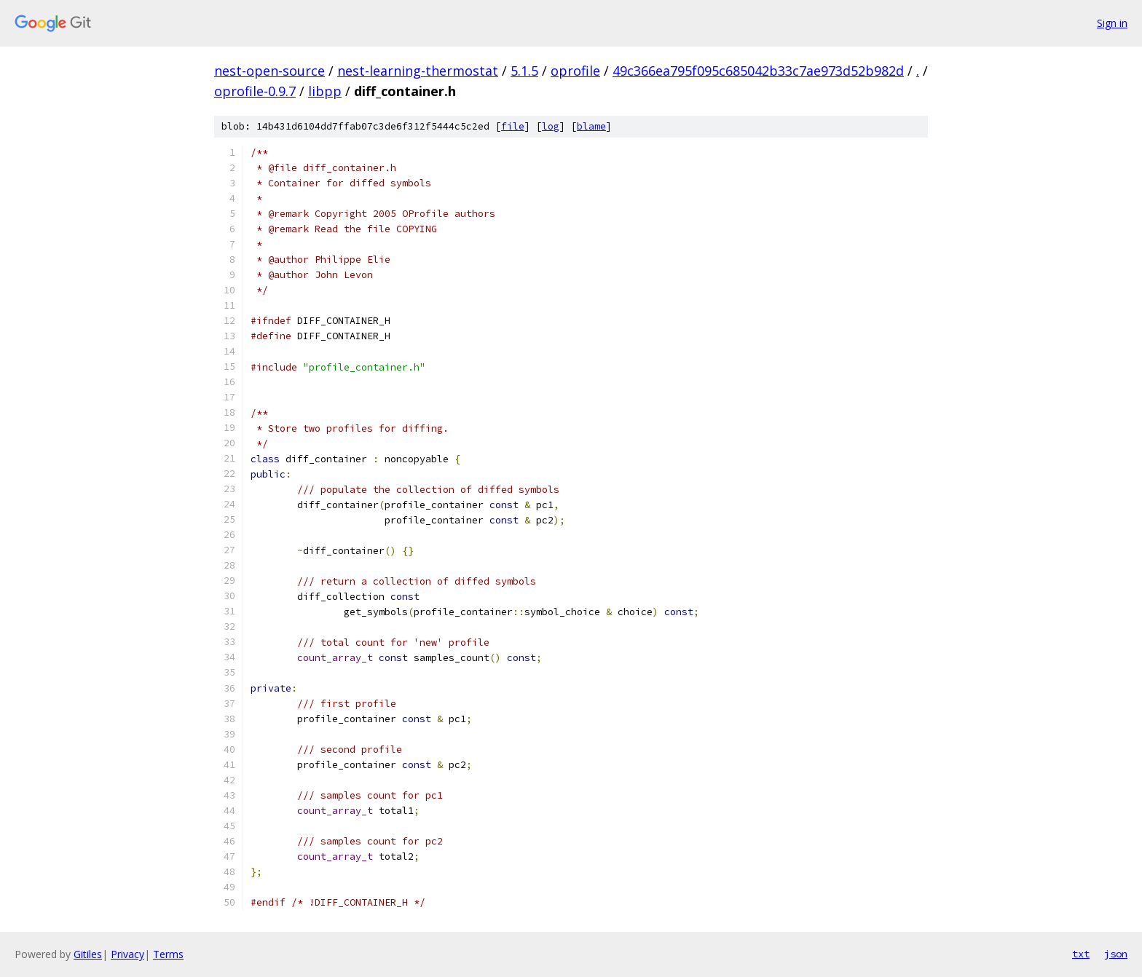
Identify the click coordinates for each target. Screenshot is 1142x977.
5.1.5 (524, 70)
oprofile (575, 70)
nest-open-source (269, 70)
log (550, 126)
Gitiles (88, 954)
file (512, 126)
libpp (325, 91)
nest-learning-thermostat (417, 70)
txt (1081, 953)
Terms (168, 954)
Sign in (1112, 23)
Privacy (127, 954)
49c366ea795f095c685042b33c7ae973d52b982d (758, 70)
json (1115, 953)
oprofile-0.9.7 (255, 91)
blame (591, 126)
